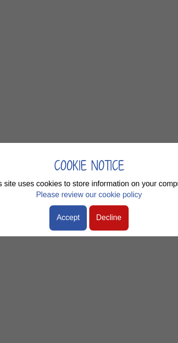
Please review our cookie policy (89, 195)
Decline (109, 217)
